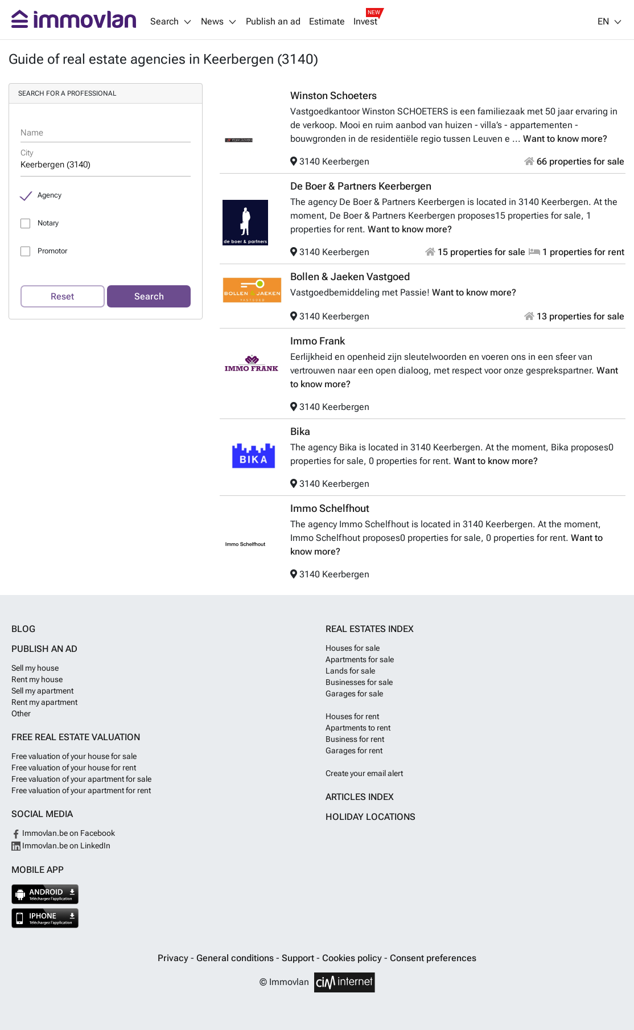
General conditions (236, 958)
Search (149, 296)
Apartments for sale (360, 659)
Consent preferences (433, 958)
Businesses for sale (359, 682)
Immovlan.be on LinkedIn (60, 845)
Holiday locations (370, 816)
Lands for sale (350, 670)
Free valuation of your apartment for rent (81, 790)
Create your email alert (364, 773)
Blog (23, 628)
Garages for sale (354, 693)
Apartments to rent (358, 727)
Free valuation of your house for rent (73, 767)
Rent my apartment (44, 702)
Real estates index (370, 628)
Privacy (174, 958)
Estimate (327, 21)
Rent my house (37, 679)
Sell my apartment (42, 690)
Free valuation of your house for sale (74, 756)
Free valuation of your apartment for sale (81, 778)
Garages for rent (354, 750)
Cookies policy (353, 958)
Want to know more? (565, 138)
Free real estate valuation (75, 737)
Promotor (52, 251)
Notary (48, 223)
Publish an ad (273, 21)
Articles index (360, 796)
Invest (365, 21)
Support (299, 958)
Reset (62, 296)
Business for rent (355, 739)
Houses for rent (352, 716)
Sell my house (35, 667)
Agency (49, 195)
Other (21, 713)
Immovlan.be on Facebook (63, 833)
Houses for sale (353, 648)
